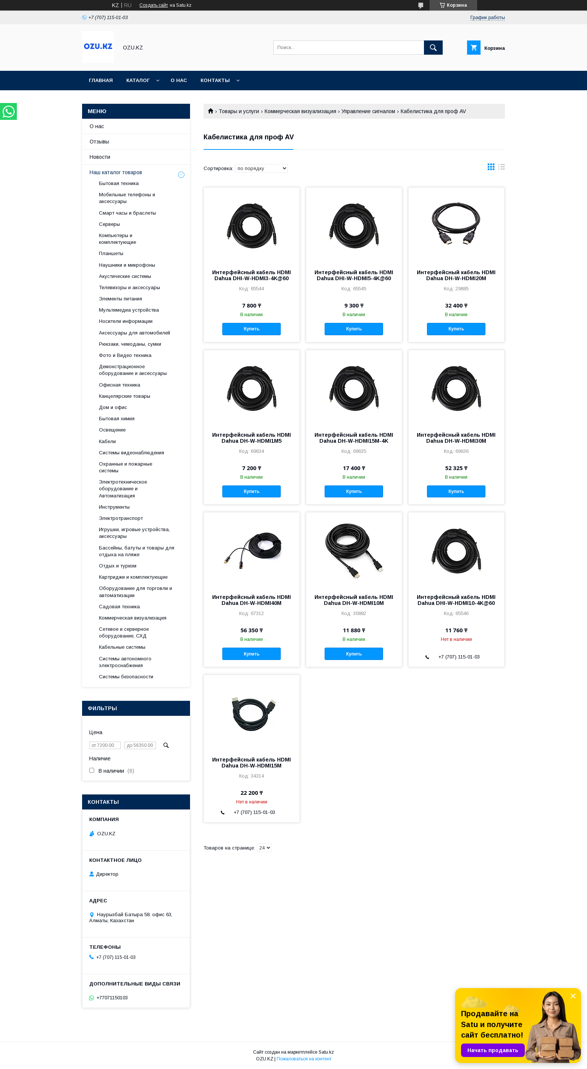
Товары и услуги (239, 111)
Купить (251, 328)
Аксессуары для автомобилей (134, 333)
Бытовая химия (117, 418)
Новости (100, 157)
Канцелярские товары (124, 396)
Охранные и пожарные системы (125, 467)
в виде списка (501, 168)
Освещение (112, 430)
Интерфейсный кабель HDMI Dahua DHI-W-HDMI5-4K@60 (353, 275)
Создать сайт (153, 5)
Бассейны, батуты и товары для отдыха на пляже (136, 551)
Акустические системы (125, 276)
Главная (101, 80)
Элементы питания (120, 299)
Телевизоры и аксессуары (129, 287)
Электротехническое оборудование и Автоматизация (123, 488)
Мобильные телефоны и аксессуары (127, 198)
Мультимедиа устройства (129, 310)
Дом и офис (113, 407)
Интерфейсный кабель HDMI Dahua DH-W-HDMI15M (251, 763)
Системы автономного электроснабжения (125, 662)
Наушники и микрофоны (127, 265)
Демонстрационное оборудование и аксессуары (133, 370)
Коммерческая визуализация (300, 111)
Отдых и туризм (117, 566)
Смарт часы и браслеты (127, 213)
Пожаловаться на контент (304, 1059)
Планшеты (111, 253)
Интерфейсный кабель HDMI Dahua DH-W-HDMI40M (251, 600)
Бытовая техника (119, 183)
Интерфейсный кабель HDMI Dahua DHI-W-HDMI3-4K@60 (251, 275)
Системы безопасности (126, 676)
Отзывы (99, 142)
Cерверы (109, 224)
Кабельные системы (122, 647)
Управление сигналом (368, 111)
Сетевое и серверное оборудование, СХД (124, 632)
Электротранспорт (121, 518)
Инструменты (114, 507)
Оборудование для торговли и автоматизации (135, 591)
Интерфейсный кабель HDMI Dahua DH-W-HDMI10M (353, 600)
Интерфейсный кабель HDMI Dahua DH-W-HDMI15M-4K (353, 438)
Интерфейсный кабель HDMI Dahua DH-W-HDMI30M (456, 438)
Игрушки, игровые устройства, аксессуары (134, 533)
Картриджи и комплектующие (133, 577)
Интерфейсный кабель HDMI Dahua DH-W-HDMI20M (456, 275)
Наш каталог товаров (116, 172)
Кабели (107, 441)
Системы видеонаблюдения (131, 452)
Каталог (138, 80)
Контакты (215, 80)
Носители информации (126, 321)
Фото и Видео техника (125, 355)
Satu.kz (326, 1052)
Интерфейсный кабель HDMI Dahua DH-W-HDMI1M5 (251, 438)
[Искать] (433, 47)
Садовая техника (119, 606)
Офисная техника (119, 385)
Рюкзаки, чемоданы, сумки (130, 344)
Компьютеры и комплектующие (117, 239)
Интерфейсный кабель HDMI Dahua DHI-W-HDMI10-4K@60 (456, 600)
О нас (179, 80)
